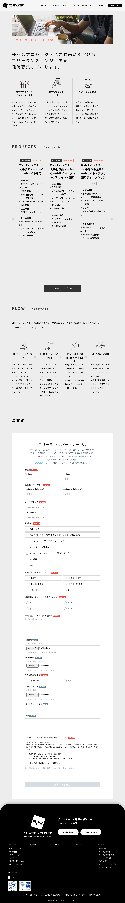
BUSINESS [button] (45, 5)
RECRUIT (102, 844)
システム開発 (13, 852)
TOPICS (75, 5)
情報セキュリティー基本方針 (74, 895)
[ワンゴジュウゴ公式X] (13, 877)
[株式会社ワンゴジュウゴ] (38, 826)
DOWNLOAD (87, 5)
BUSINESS (12, 844)
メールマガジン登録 (30, 895)
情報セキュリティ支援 (15, 864)
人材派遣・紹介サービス (16, 861)
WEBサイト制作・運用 (15, 849)
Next (112, 219)
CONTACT (115, 5)
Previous (13, 219)
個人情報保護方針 (95, 895)
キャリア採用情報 (104, 852)
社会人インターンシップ (106, 867)
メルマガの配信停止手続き (51, 895)
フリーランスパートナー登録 (107, 864)
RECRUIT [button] (99, 5)
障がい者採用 (103, 861)
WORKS (56, 5)
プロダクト (12, 858)
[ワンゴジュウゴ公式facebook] (9, 877)
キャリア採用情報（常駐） (107, 855)
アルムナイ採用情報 (105, 858)
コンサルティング (14, 855)
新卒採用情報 (103, 849)
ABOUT (66, 5)
